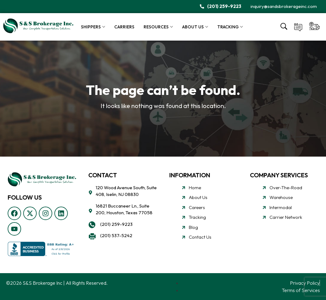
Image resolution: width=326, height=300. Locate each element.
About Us (193, 27)
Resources (156, 27)
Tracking (228, 27)
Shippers (91, 27)
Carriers (124, 27)
